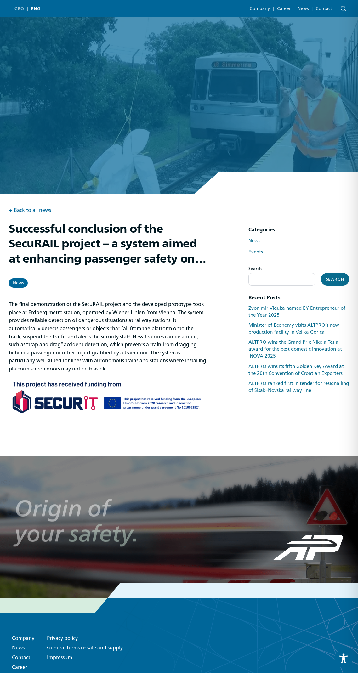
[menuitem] (20, 6)
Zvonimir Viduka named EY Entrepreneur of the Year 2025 (296, 312)
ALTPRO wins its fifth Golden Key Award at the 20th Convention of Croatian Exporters (296, 370)
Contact (324, 5)
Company (260, 5)
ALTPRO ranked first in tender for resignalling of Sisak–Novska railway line (298, 387)
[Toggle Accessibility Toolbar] (343, 658)
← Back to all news (30, 210)
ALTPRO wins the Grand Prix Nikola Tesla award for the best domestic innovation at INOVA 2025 (295, 349)
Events (255, 251)
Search (255, 268)
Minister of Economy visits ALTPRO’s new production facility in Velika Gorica (293, 329)
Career (284, 5)
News (303, 5)
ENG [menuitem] (35, 6)
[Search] (342, 5)
